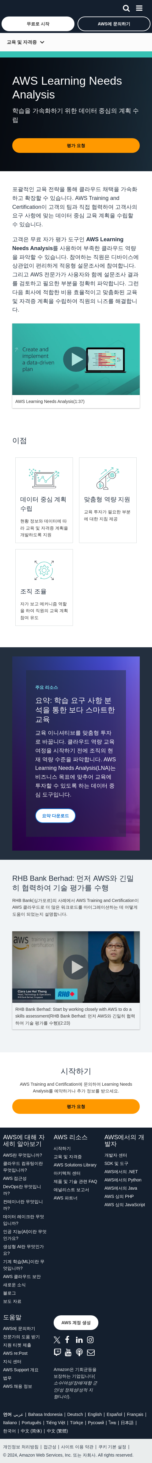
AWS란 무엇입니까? (22, 1155)
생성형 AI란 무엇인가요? (23, 1250)
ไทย (112, 1422)
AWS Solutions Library (75, 1164)
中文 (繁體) (57, 1430)
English (95, 1414)
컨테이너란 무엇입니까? (23, 1205)
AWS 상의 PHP (119, 1196)
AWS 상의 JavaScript (124, 1204)
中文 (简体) (31, 1430)
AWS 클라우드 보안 (22, 1276)
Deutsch (75, 1414)
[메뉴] (139, 7)
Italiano (10, 1422)
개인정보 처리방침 (21, 1446)
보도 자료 (12, 1301)
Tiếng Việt (55, 1422)
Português (31, 1422)
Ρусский (96, 1422)
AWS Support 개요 (21, 1369)
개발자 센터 (115, 1155)
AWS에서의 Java (120, 1188)
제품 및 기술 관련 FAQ (75, 1181)
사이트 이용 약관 (77, 1446)
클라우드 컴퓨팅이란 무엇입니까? (23, 1167)
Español (114, 1414)
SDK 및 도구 (116, 1163)
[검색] (126, 7)
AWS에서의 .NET (121, 1171)
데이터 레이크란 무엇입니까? (23, 1220)
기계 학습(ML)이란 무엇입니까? (23, 1265)
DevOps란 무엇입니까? (22, 1190)
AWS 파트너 (65, 1197)
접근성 (50, 1446)
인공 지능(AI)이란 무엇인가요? (25, 1235)
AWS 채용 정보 (17, 1386)
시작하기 (62, 1148)
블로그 (9, 1293)
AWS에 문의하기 (19, 1328)
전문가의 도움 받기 (21, 1336)
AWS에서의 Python (123, 1179)
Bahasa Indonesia (45, 1414)
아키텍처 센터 (67, 1173)
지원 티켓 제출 (17, 1345)
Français (135, 1414)
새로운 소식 (14, 1284)
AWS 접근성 (15, 1178)
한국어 (9, 1430)
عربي (18, 1414)
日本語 (127, 1422)
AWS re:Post (15, 1353)
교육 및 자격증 (22, 42)
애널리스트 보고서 (71, 1189)
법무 (7, 1378)
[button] (38, 24)
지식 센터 (12, 1361)
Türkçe (76, 1422)
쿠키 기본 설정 (112, 1446)
